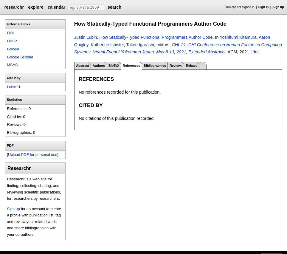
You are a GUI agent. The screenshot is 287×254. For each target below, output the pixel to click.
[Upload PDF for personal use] (32, 154)
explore (35, 7)
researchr (14, 7)
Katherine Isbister (107, 44)
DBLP (12, 41)
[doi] (256, 51)
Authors (99, 65)
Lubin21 (14, 87)
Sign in (263, 7)
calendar (56, 7)
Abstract (82, 65)
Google (13, 49)
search (114, 7)
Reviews (176, 65)
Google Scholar (20, 57)
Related (192, 65)
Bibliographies (155, 65)
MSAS (12, 65)
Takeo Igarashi (140, 44)
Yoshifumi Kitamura (238, 37)
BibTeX (113, 65)
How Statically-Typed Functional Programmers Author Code (156, 37)
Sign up (278, 7)
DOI (10, 33)
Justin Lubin (85, 37)
